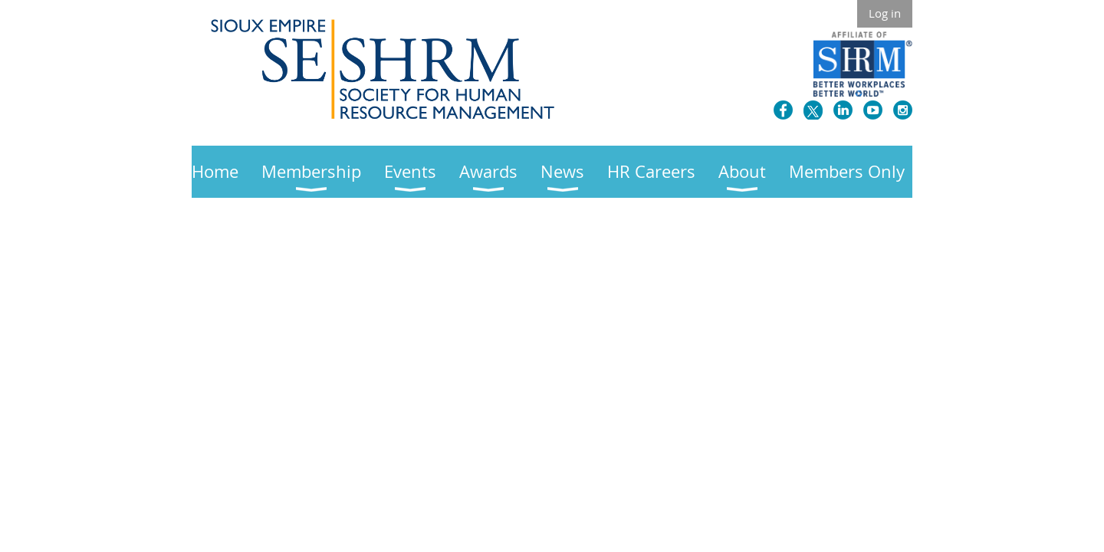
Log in (885, 13)
